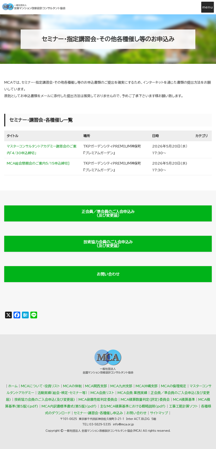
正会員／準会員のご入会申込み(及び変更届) (108, 213)
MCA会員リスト (102, 392)
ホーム (13, 386)
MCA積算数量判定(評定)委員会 (145, 399)
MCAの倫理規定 (173, 386)
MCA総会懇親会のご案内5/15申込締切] (38, 163)
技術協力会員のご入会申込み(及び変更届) (108, 244)
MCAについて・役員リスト (40, 386)
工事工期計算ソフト (183, 406)
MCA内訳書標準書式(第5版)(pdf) (69, 406)
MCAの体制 (72, 386)
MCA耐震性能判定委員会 (97, 399)
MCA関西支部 (96, 386)
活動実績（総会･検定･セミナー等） (62, 392)
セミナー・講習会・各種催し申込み (98, 413)
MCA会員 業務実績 (132, 392)
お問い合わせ (108, 274)
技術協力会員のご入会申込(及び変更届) (44, 399)
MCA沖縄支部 (147, 386)
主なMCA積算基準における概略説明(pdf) (133, 406)
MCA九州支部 (121, 386)
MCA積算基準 (184, 399)
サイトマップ (159, 413)
